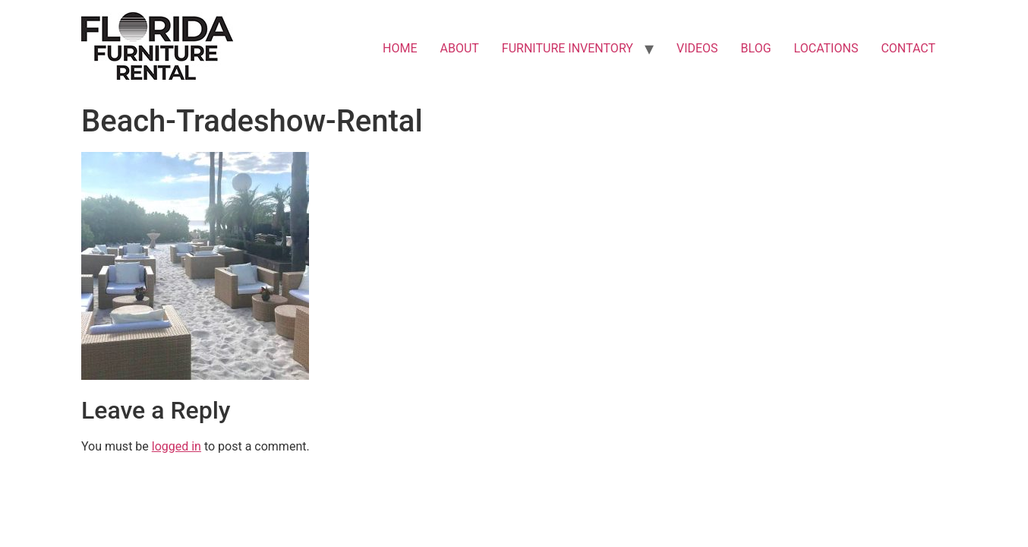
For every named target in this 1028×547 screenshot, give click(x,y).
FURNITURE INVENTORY (567, 48)
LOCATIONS (826, 48)
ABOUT (459, 48)
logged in (176, 446)
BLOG (756, 48)
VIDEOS (697, 48)
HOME (400, 48)
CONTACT (908, 48)
